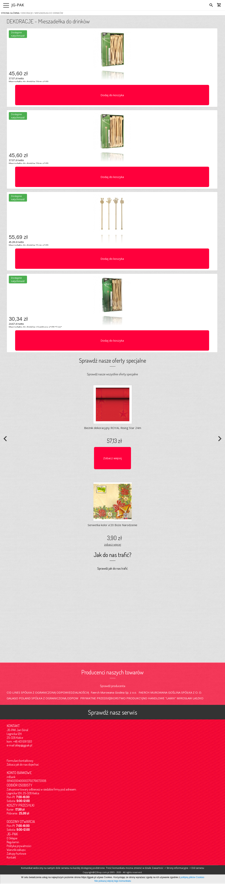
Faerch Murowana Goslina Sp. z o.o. (114, 692)
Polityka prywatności (19, 846)
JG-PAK (17, 4)
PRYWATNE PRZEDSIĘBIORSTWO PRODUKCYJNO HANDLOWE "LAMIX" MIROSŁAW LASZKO (141, 698)
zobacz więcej (112, 544)
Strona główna (10, 12)
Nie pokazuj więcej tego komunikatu (112, 881)
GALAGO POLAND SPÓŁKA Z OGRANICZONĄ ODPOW (42, 698)
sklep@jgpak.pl (23, 745)
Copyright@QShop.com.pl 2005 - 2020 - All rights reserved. (112, 872)
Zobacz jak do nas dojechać (23, 764)
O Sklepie (12, 838)
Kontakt (11, 857)
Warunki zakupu (16, 850)
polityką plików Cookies (192, 877)
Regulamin (13, 842)
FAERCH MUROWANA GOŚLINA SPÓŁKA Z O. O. (170, 692)
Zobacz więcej (112, 458)
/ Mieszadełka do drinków (48, 12)
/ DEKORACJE (26, 12)
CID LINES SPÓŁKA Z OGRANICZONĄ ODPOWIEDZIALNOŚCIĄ (48, 692)
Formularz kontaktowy (20, 761)
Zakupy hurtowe (16, 853)
